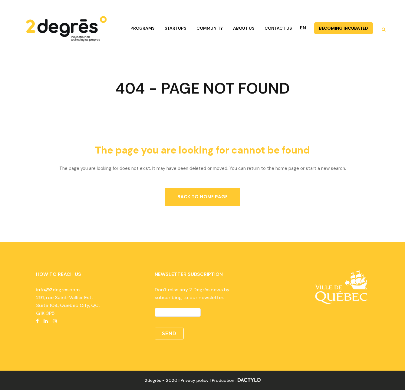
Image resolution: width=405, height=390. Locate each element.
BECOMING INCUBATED (343, 28)
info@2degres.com (58, 289)
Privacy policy (195, 380)
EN (303, 28)
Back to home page (202, 196)
